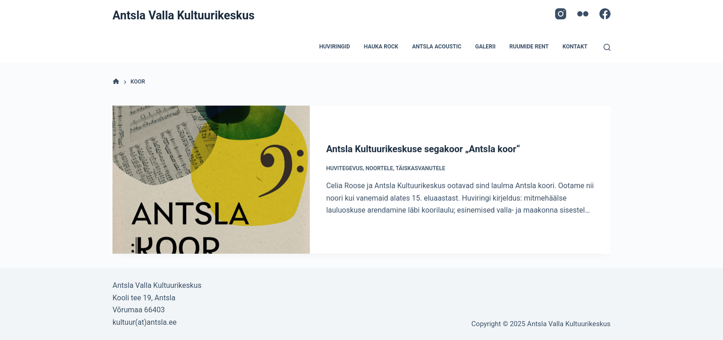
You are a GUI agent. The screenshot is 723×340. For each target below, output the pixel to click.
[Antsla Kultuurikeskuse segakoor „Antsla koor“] (211, 180)
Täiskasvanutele (420, 168)
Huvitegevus (344, 168)
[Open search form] (607, 47)
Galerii (485, 46)
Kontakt (575, 46)
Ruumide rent (529, 46)
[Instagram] (560, 13)
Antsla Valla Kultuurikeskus (184, 15)
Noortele (379, 168)
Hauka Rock (381, 46)
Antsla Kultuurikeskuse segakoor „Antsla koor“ (423, 149)
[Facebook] (604, 13)
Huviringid (334, 46)
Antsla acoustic (437, 46)
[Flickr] (582, 13)
